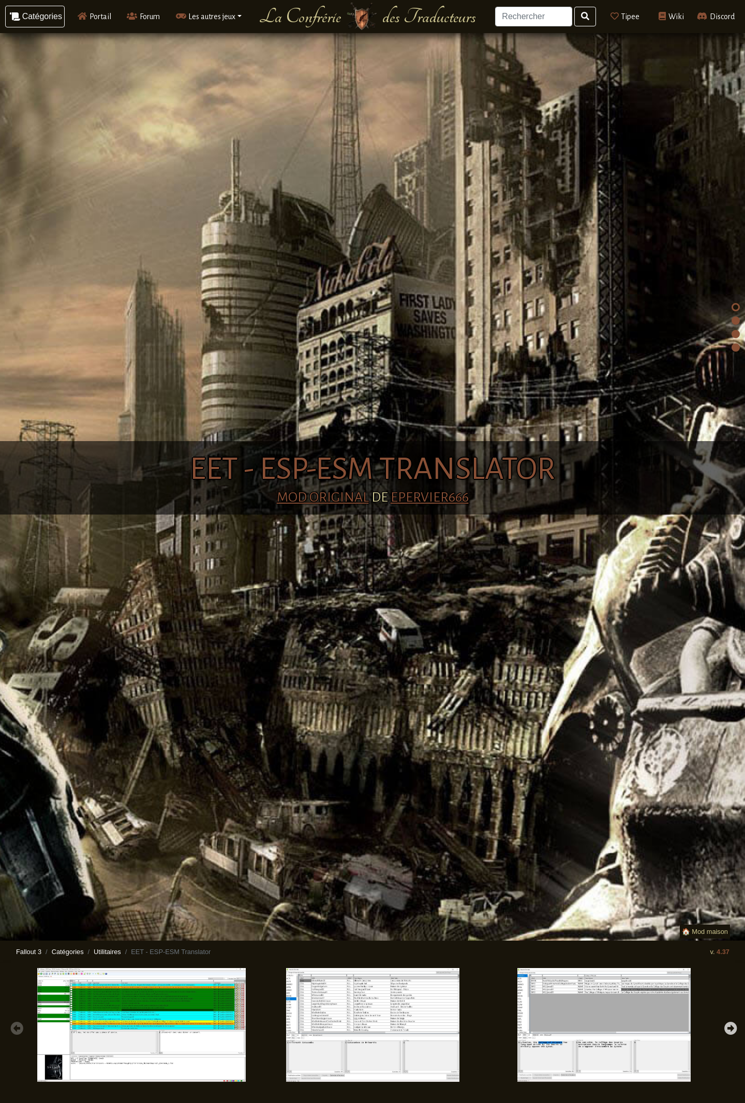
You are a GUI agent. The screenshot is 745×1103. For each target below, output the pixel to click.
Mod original (323, 497)
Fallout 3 (28, 952)
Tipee (625, 16)
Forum (143, 16)
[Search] (533, 16)
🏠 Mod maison (705, 931)
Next (729, 1027)
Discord (716, 16)
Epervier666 (430, 497)
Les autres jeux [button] (206, 16)
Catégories (68, 952)
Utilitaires (107, 952)
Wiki (671, 16)
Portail (94, 16)
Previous (15, 1027)
